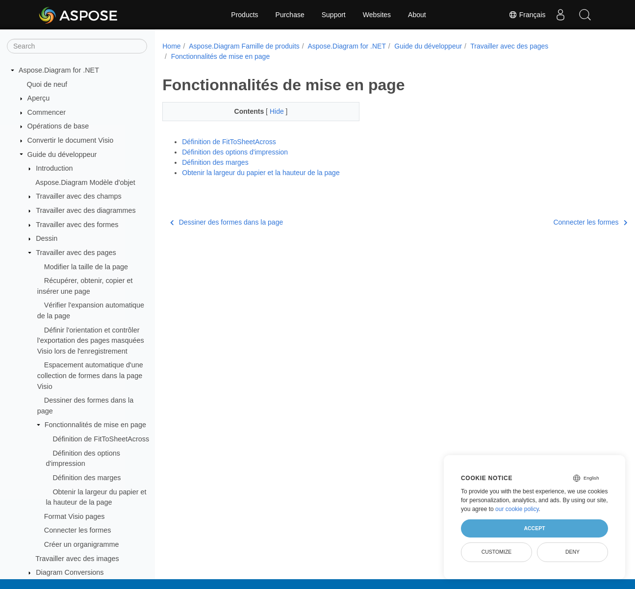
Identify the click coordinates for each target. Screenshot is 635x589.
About (417, 15)
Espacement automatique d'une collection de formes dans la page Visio (90, 375)
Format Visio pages (74, 516)
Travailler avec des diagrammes (85, 210)
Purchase (290, 15)
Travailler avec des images (77, 559)
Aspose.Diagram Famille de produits (244, 46)
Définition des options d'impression (235, 152)
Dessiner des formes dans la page (226, 222)
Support (334, 15)
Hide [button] (271, 111)
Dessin (46, 238)
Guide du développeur (62, 154)
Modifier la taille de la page (86, 267)
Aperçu (38, 98)
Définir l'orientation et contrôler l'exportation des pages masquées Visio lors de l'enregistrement (90, 340)
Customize (497, 552)
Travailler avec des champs (79, 196)
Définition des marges (86, 478)
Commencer (46, 112)
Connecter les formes (77, 530)
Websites (377, 15)
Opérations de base (58, 126)
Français (527, 14)
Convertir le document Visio (70, 140)
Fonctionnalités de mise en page (95, 425)
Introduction (54, 168)
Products (244, 15)
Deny (572, 552)
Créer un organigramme (81, 544)
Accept (534, 528)
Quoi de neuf (47, 84)
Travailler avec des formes (77, 225)
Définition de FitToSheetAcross (100, 439)
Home (171, 46)
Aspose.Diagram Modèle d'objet (85, 182)
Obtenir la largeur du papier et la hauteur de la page (260, 173)
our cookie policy (517, 509)
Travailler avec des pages (76, 252)
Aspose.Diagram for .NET (59, 70)
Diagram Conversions (69, 572)
